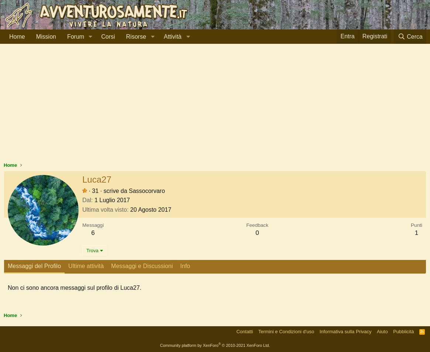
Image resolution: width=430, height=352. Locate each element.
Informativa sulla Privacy (346, 331)
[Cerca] (410, 36)
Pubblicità (403, 331)
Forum (75, 37)
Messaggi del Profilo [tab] (34, 266)
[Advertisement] (215, 106)
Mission (46, 37)
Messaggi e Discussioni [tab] (142, 266)
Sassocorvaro (147, 191)
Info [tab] (185, 266)
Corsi (108, 37)
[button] (90, 37)
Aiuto (382, 331)
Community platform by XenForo (215, 345)
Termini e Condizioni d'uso (286, 331)
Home (17, 37)
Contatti (244, 331)
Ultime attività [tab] (86, 266)
